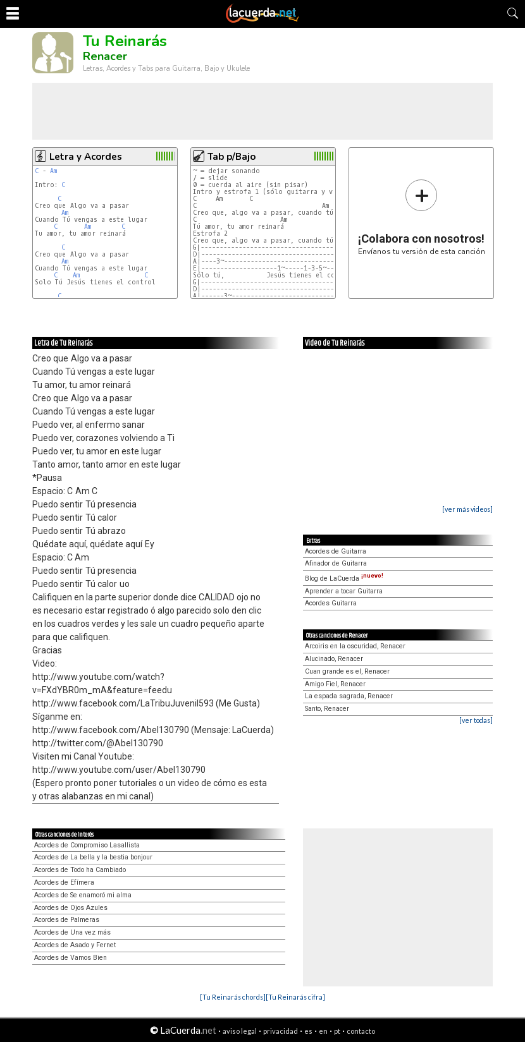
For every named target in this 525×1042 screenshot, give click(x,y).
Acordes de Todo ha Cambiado (80, 870)
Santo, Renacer (327, 709)
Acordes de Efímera (64, 882)
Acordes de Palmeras (66, 920)
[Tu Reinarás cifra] (295, 997)
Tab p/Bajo (231, 156)
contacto (361, 1031)
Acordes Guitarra (331, 603)
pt (337, 1031)
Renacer (105, 56)
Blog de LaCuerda (344, 578)
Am (53, 171)
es (308, 1031)
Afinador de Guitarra (336, 563)
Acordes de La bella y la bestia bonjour (93, 857)
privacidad (280, 1031)
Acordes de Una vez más (72, 932)
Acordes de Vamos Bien (70, 958)
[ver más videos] (467, 509)
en (323, 1031)
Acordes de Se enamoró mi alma (83, 895)
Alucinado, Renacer (334, 659)
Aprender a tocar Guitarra (344, 591)
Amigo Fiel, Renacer (335, 684)
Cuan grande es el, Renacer (347, 671)
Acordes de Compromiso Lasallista (87, 845)
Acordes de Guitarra (335, 551)
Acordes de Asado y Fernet (75, 945)
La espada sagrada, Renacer (349, 696)
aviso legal (240, 1031)
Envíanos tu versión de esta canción (421, 217)
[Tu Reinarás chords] (233, 997)
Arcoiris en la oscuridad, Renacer (355, 646)
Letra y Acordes (85, 156)
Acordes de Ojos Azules (71, 908)
